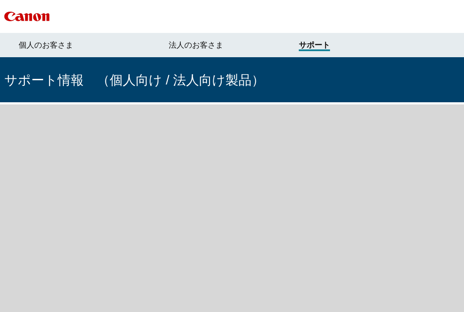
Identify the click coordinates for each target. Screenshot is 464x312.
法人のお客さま (196, 45)
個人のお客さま (46, 45)
